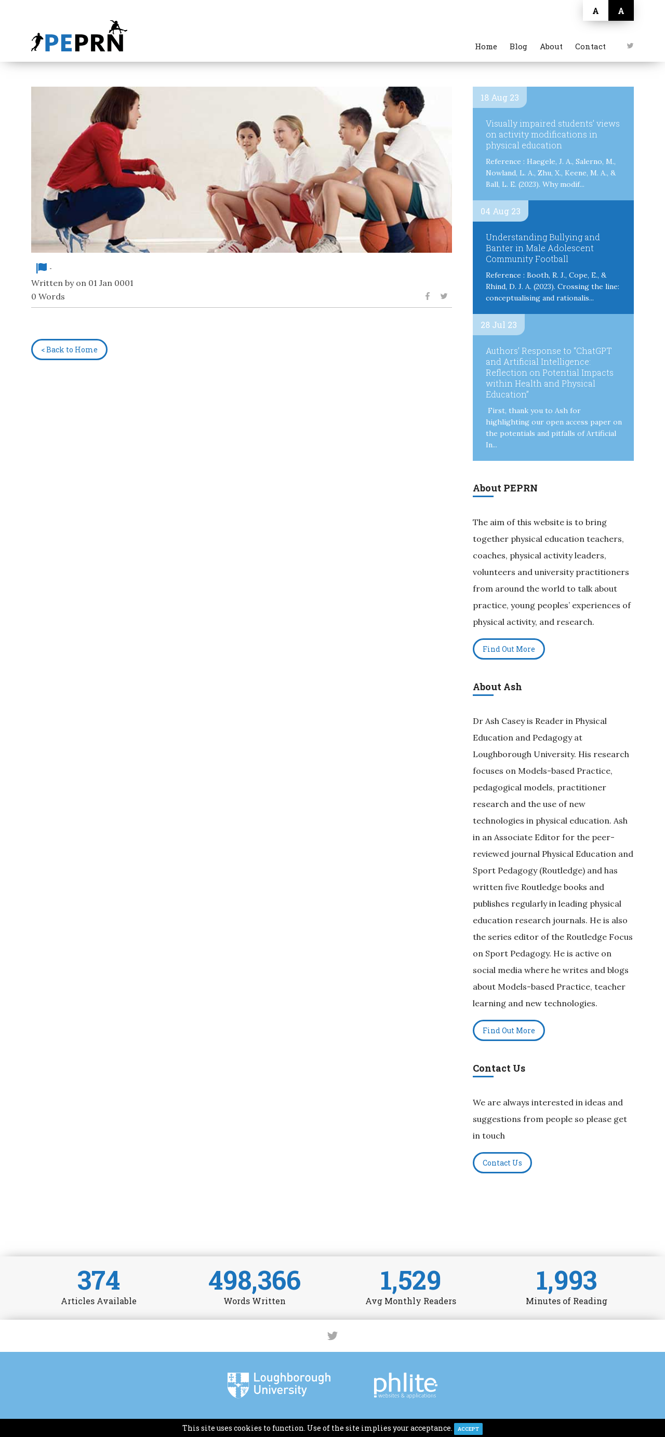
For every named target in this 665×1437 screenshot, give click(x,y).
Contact (590, 46)
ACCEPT (468, 1429)
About (551, 46)
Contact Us (502, 1163)
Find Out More (509, 649)
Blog (518, 46)
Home (486, 46)
